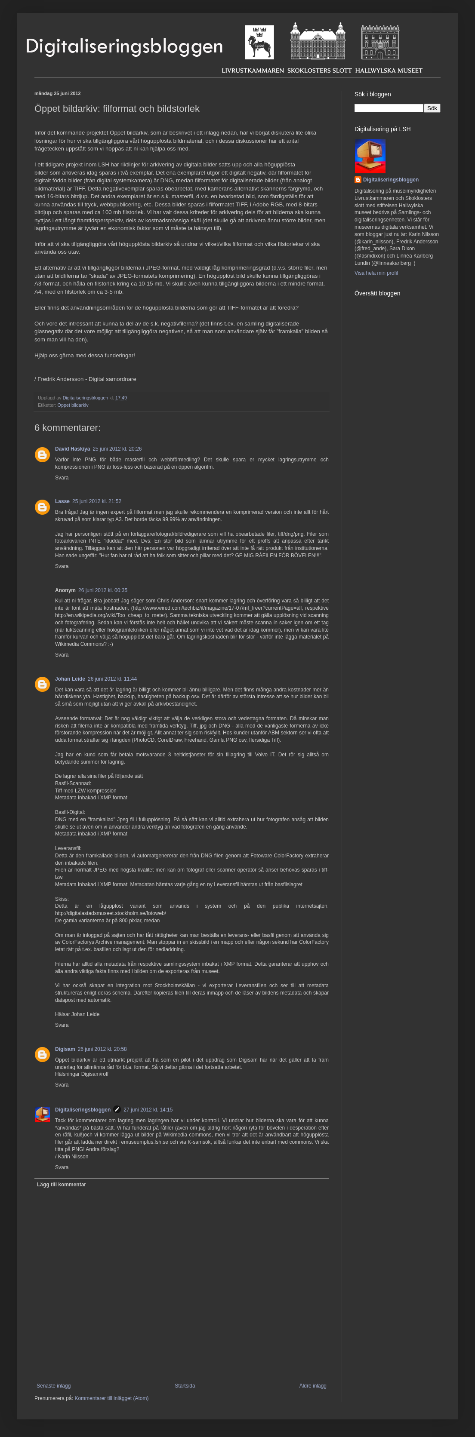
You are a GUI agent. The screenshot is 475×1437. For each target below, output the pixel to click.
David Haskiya (72, 449)
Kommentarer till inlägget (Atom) (111, 1398)
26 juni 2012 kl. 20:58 (102, 1049)
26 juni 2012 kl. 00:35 (102, 590)
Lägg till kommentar (61, 1185)
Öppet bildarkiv (73, 405)
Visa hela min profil (376, 273)
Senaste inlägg (54, 1386)
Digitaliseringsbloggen (83, 1110)
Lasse (62, 501)
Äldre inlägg (313, 1386)
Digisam (65, 1049)
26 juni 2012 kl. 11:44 (112, 679)
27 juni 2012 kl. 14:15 (148, 1110)
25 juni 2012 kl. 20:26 (117, 449)
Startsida (185, 1386)
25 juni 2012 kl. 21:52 (96, 501)
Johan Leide (70, 679)
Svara (61, 478)
